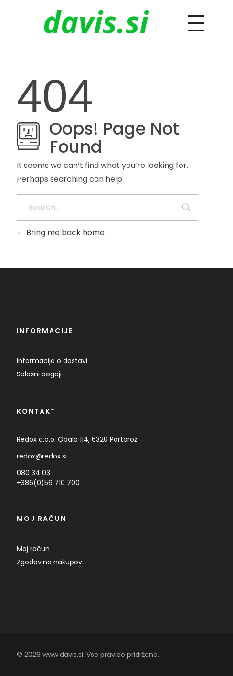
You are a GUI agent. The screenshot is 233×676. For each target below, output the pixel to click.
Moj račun (33, 548)
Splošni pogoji (39, 374)
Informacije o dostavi (52, 360)
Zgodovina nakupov (49, 562)
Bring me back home (61, 232)
